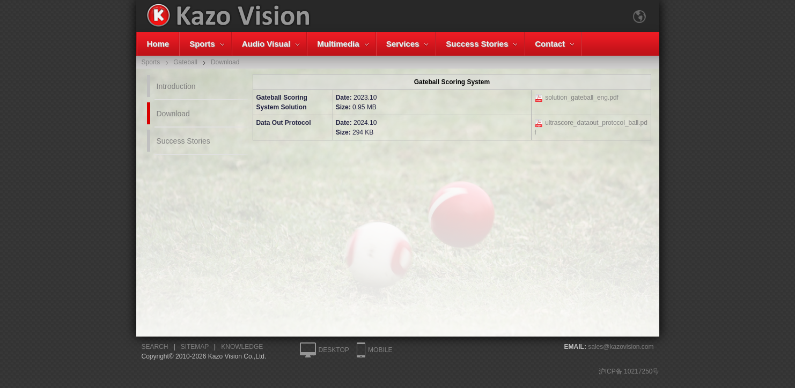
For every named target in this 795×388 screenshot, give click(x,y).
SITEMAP (195, 346)
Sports (202, 43)
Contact (550, 43)
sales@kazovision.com (620, 346)
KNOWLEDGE (242, 346)
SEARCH (155, 346)
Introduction (176, 86)
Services (402, 43)
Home (158, 43)
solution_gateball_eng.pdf (582, 97)
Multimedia (338, 43)
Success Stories (477, 43)
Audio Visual (266, 43)
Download (173, 113)
